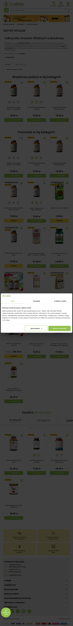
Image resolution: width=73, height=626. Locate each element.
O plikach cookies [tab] (60, 301)
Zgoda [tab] (13, 301)
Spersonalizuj (36, 328)
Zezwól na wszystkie (59, 328)
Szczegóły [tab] (36, 301)
